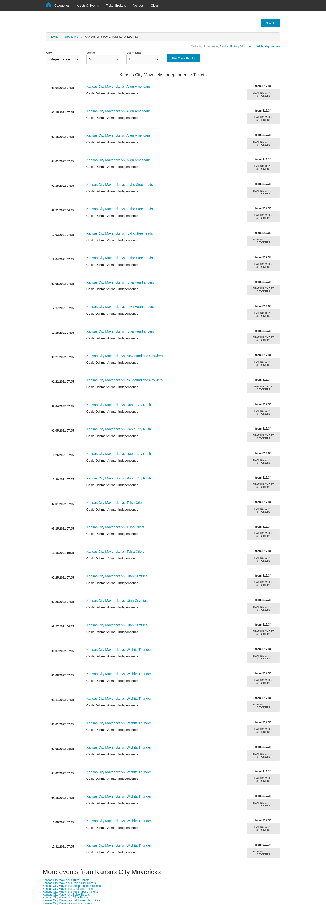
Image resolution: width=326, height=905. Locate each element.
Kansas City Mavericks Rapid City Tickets (69, 883)
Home (54, 36)
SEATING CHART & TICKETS (263, 94)
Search (270, 23)
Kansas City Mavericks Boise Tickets (66, 894)
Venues (138, 5)
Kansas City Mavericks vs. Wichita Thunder (118, 650)
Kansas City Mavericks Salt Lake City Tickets (71, 900)
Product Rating (229, 46)
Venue (102, 57)
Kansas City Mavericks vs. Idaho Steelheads (119, 184)
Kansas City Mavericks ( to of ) (112, 36)
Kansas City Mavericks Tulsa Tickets (66, 880)
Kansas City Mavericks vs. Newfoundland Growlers (124, 356)
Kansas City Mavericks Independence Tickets (72, 886)
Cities (155, 5)
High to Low (272, 46)
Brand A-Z (71, 36)
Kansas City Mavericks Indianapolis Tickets (70, 891)
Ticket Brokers (116, 5)
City (62, 57)
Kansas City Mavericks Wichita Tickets (67, 903)
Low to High (255, 46)
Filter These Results (183, 58)
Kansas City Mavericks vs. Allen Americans (118, 86)
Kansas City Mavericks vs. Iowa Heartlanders (120, 282)
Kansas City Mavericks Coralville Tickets (68, 889)
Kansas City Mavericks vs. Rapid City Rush (118, 405)
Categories (62, 5)
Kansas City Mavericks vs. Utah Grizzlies (117, 576)
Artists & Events (88, 5)
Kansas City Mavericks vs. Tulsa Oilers (115, 503)
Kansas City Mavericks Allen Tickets (66, 897)
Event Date (142, 57)
